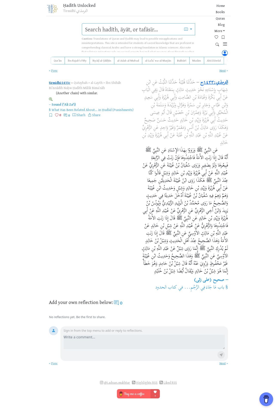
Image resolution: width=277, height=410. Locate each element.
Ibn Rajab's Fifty (77, 60)
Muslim (196, 60)
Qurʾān (58, 60)
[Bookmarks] (206, 10)
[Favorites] (199, 10)
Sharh (81, 114)
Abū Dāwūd (214, 60)
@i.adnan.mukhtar (117, 382)
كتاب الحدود (166, 287)
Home (140, 10)
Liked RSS (170, 382)
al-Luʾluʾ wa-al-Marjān (158, 60)
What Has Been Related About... (74, 109)
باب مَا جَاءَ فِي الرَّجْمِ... (204, 287)
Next (222, 70)
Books (152, 10)
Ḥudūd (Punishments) (117, 109)
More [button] (186, 10)
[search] (132, 29)
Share (96, 114)
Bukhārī (181, 60)
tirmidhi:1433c (59, 82)
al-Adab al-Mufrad (128, 60)
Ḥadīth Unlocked (83, 6)
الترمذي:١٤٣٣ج (214, 82)
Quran (164, 10)
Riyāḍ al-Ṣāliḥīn (102, 60)
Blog (175, 10)
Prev (54, 70)
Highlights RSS (147, 382)
